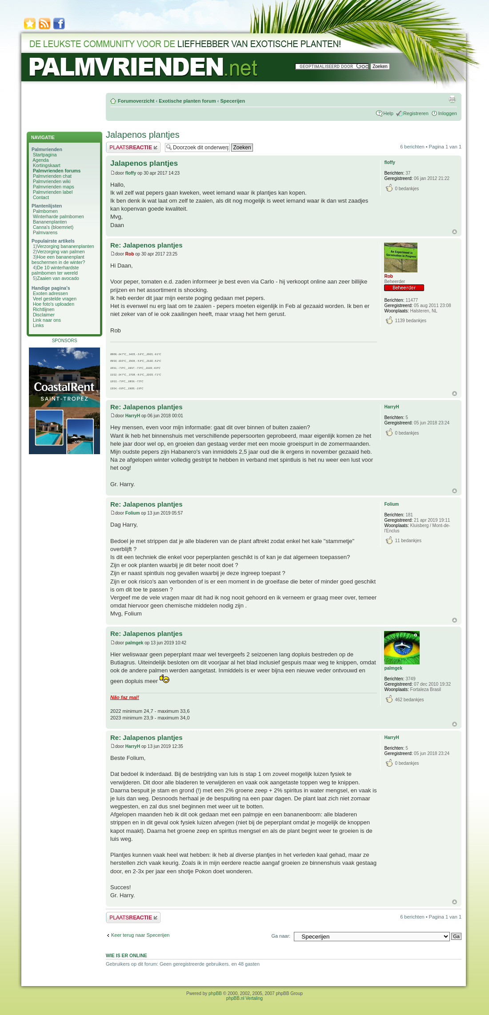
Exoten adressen (50, 293)
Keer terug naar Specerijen (140, 935)
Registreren (416, 113)
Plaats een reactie (133, 147)
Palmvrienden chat (52, 176)
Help (388, 113)
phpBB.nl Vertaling (244, 998)
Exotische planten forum (187, 101)
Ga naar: (280, 936)
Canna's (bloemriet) (53, 227)
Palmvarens (45, 232)
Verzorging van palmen (60, 251)
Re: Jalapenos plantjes (146, 245)
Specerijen (232, 101)
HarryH (132, 415)
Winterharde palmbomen (58, 216)
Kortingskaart (46, 165)
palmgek (134, 642)
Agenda (40, 160)
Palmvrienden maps (53, 186)
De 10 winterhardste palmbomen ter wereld (55, 270)
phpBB (215, 993)
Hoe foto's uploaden (53, 304)
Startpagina (45, 154)
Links (38, 325)
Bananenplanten (50, 221)
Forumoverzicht (136, 101)
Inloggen (447, 113)
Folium (132, 513)
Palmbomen (45, 211)
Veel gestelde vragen (54, 298)
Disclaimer (44, 314)
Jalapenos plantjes (143, 135)
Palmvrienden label (52, 192)
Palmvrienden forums (56, 170)
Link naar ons (47, 320)
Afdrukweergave (452, 99)
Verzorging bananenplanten (65, 246)
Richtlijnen (43, 309)
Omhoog (454, 231)
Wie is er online (126, 955)
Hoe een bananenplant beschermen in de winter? (58, 259)
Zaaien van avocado (58, 278)
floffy (130, 173)
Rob (129, 254)
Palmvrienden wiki (52, 181)
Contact (41, 197)
